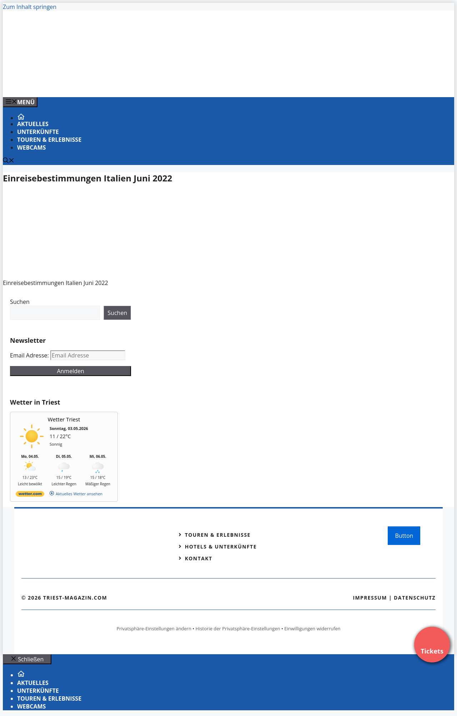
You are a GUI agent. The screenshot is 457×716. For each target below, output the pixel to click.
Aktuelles (33, 124)
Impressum (370, 597)
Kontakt (198, 558)
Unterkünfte (38, 132)
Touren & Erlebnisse (49, 140)
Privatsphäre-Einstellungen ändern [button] (153, 628)
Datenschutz (415, 597)
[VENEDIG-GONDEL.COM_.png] (147, 84)
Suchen (20, 302)
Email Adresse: (30, 355)
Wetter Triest (64, 419)
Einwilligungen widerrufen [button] (312, 628)
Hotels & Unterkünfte (221, 546)
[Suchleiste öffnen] (8, 161)
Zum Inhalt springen (29, 7)
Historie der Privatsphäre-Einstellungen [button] (238, 628)
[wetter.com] (30, 495)
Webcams (31, 147)
